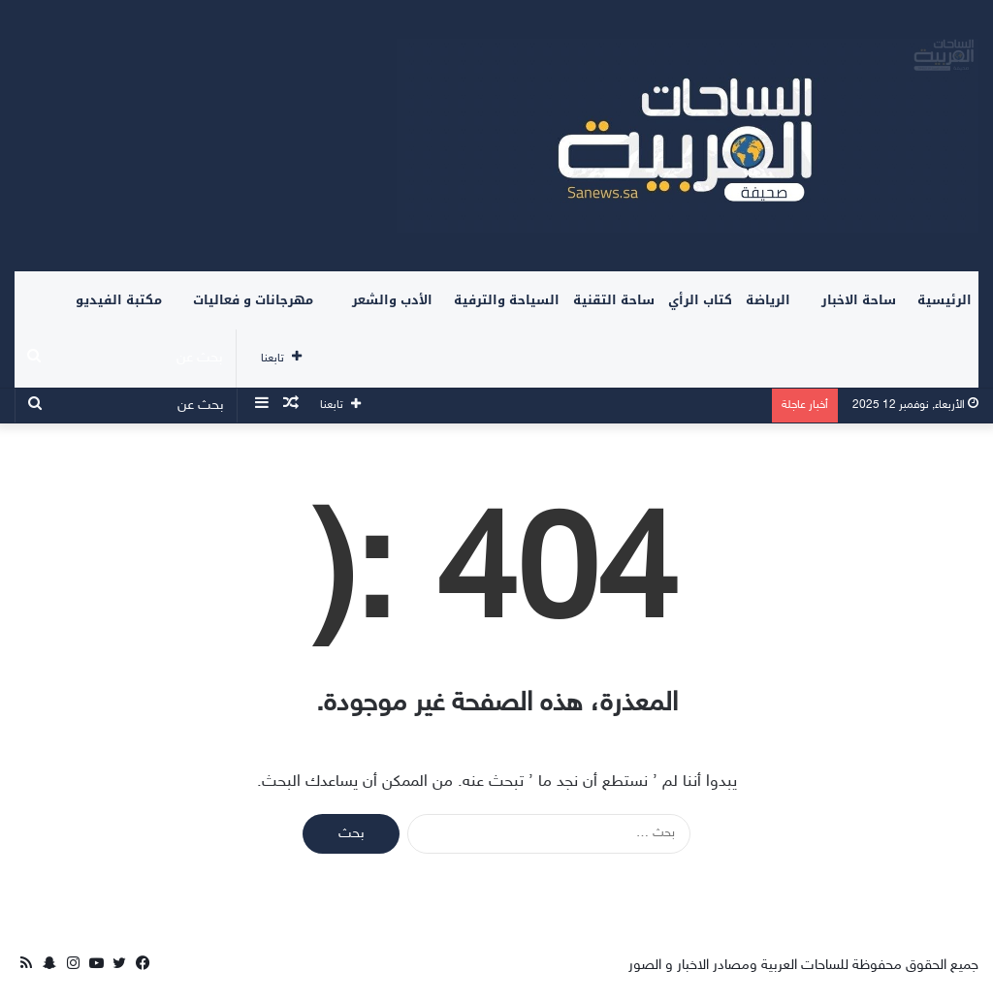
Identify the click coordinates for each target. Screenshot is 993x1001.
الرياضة (768, 300)
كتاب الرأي (700, 300)
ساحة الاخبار (858, 300)
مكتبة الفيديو (119, 300)
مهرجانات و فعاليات (253, 300)
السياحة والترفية (507, 300)
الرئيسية (944, 300)
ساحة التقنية (614, 300)
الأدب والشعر (392, 300)
